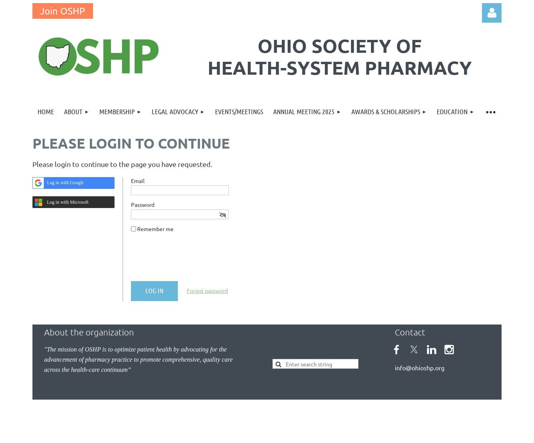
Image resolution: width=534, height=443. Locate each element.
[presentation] (190, 260)
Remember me (155, 228)
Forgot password (207, 290)
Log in (492, 13)
